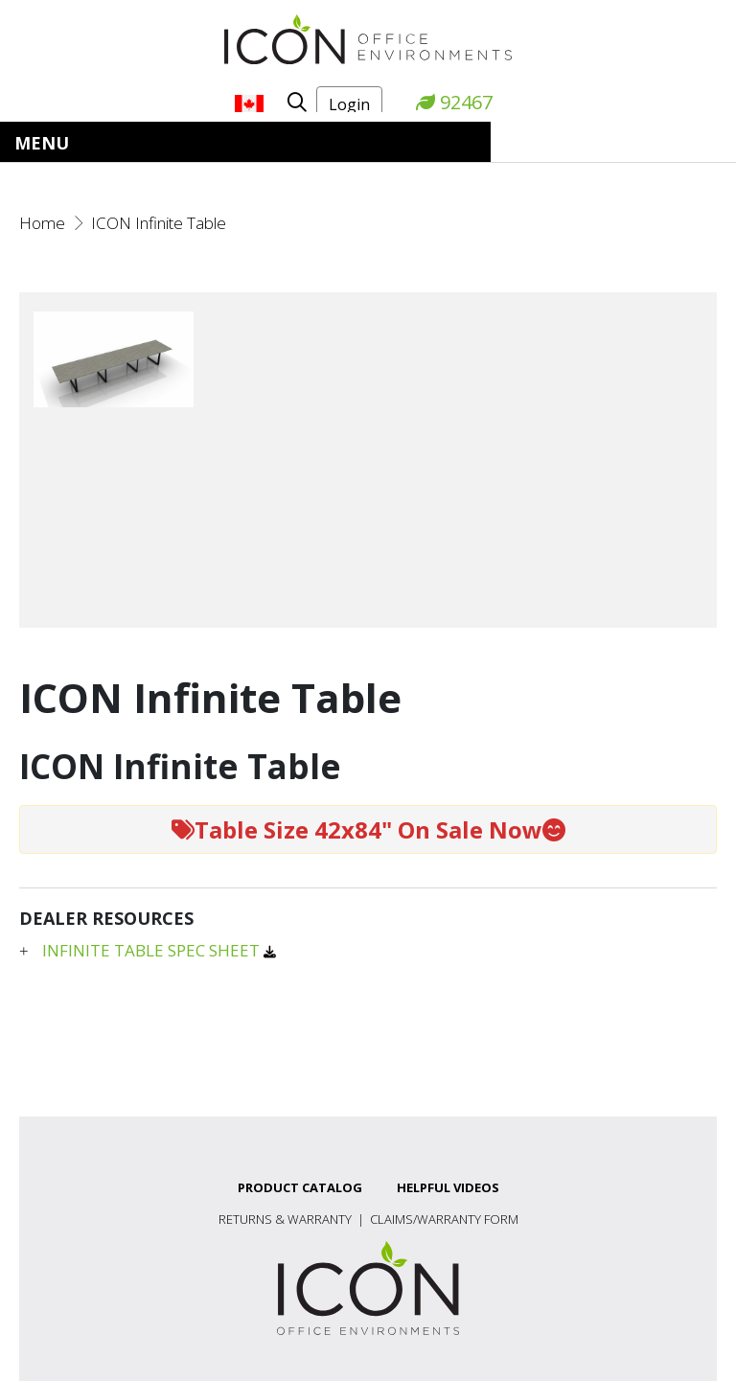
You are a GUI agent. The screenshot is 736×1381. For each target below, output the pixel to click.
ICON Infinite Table (158, 223)
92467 (454, 102)
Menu (41, 142)
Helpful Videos (448, 1187)
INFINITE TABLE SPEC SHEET (153, 950)
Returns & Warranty (285, 1219)
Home (42, 223)
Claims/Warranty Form (444, 1219)
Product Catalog (300, 1187)
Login (349, 104)
